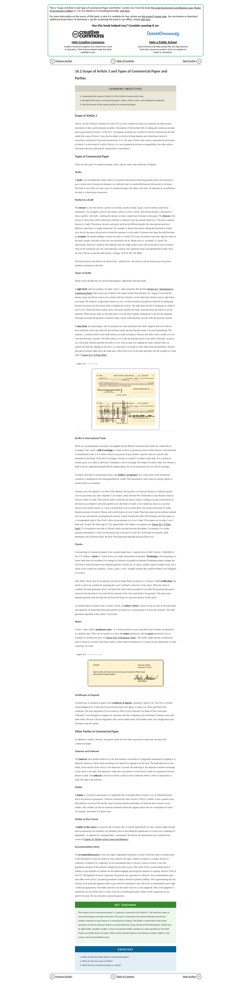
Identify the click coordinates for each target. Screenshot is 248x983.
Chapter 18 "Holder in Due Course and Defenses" (106, 839)
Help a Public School (163, 42)
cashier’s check (131, 605)
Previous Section (63, 61)
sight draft (82, 289)
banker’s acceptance (127, 475)
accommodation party (88, 854)
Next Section (189, 61)
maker (126, 633)
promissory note (103, 629)
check (95, 556)
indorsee (97, 775)
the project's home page (154, 16)
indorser (83, 759)
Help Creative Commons (88, 42)
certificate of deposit (122, 703)
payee (150, 633)
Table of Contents (125, 61)
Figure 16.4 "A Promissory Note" (121, 637)
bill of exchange (105, 450)
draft (79, 180)
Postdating (152, 556)
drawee (166, 216)
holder (80, 795)
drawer (82, 207)
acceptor (82, 236)
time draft (82, 326)
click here (125, 10)
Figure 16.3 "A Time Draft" (94, 355)
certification (166, 581)
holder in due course (87, 827)
